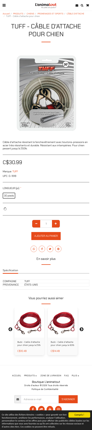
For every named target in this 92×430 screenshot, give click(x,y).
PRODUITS (18, 13)
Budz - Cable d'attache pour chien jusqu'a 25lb (29, 343)
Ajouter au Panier (46, 235)
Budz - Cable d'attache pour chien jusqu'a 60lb (62, 343)
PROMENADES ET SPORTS (50, 13)
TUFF (15, 171)
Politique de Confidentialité (45, 389)
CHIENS (30, 13)
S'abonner (68, 399)
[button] (4, 5)
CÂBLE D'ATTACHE (75, 13)
